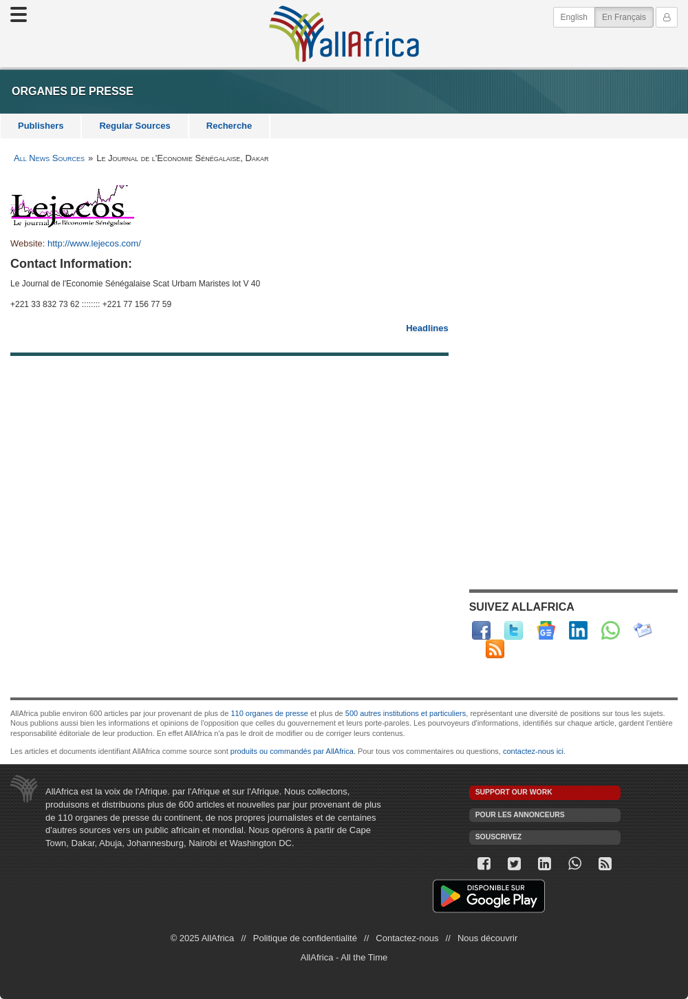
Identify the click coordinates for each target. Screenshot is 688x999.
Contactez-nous (407, 938)
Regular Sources (134, 125)
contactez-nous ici (533, 751)
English (574, 17)
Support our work (513, 792)
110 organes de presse (269, 713)
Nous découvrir (487, 938)
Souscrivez (498, 837)
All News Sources (49, 158)
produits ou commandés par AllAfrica (292, 751)
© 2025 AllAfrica (203, 938)
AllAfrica (344, 34)
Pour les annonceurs (520, 815)
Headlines (427, 328)
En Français (628, 16)
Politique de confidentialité (305, 938)
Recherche (229, 125)
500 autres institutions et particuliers (405, 713)
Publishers (40, 125)
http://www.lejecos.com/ (94, 243)
